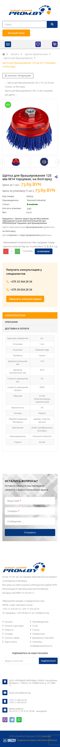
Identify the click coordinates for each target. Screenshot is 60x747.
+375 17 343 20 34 (18, 700)
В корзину (43, 251)
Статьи (35, 629)
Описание (11, 321)
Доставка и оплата (17, 328)
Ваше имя (14, 500)
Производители (40, 621)
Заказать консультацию (25, 299)
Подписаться (48, 661)
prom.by (47, 736)
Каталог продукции (18, 75)
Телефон (13, 511)
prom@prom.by (23, 692)
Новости (9, 629)
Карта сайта (11, 641)
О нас (35, 625)
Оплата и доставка (14, 625)
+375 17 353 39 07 (18, 702)
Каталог (9, 621)
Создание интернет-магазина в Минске (37, 740)
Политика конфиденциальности (41, 643)
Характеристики (15, 315)
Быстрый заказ (16, 32)
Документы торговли (43, 637)
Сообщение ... (15, 521)
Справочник (38, 633)
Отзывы (9, 633)
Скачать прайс (12, 637)
